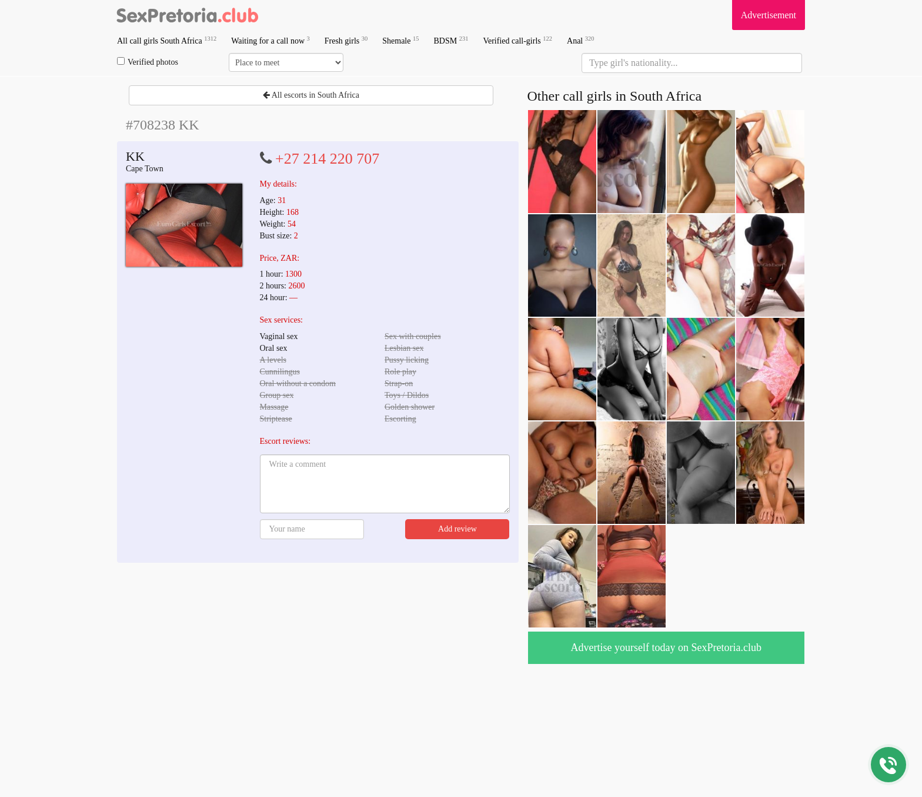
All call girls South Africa (166, 40)
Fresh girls (346, 40)
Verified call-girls (517, 40)
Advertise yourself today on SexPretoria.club (666, 647)
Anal (580, 40)
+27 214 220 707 (327, 158)
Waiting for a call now (270, 40)
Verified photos (147, 62)
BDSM (450, 40)
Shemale (400, 40)
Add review (457, 528)
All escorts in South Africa (311, 95)
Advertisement (768, 15)
